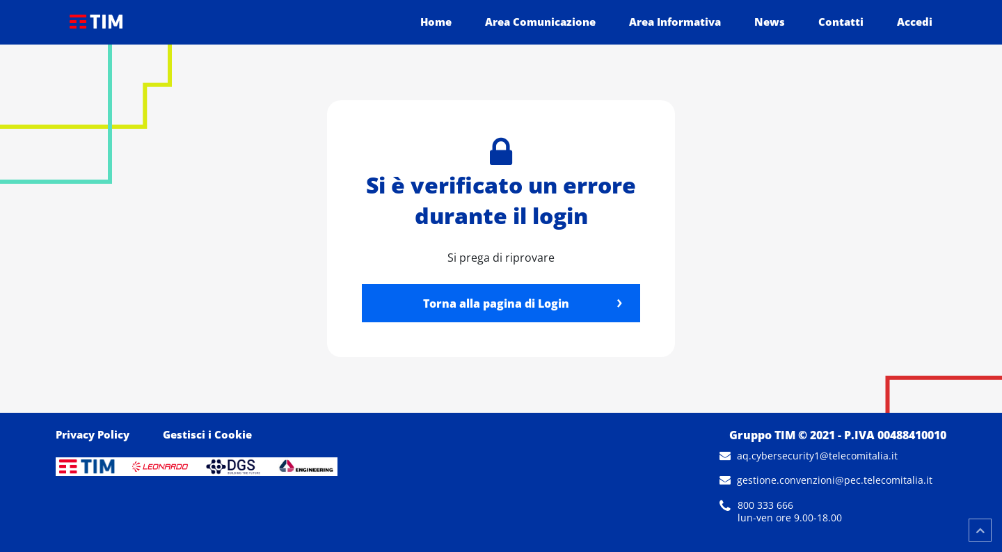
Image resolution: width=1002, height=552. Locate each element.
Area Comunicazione (540, 22)
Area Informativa (675, 22)
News (769, 22)
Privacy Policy (92, 434)
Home (436, 22)
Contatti (841, 22)
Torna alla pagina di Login (496, 303)
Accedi (914, 22)
